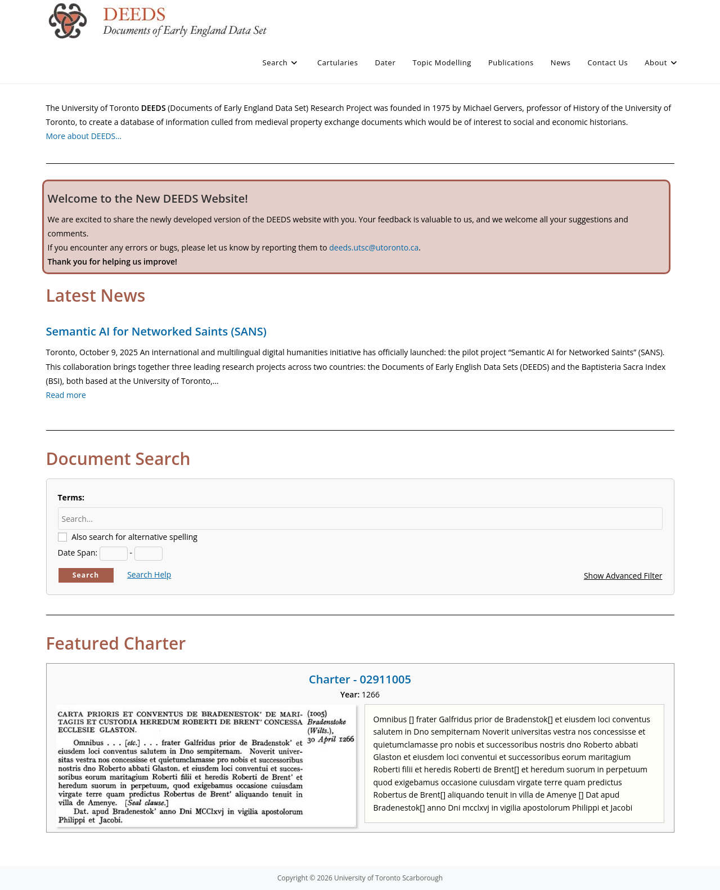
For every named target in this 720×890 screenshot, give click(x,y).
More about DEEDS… (84, 136)
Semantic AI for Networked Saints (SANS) (156, 331)
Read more (66, 395)
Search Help (149, 574)
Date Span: (78, 552)
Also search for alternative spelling (134, 536)
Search (86, 575)
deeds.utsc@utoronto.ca (373, 247)
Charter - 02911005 (360, 679)
